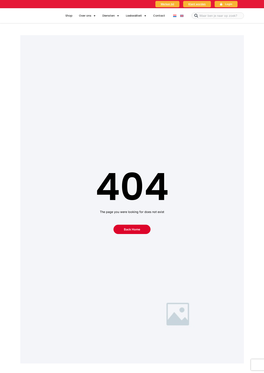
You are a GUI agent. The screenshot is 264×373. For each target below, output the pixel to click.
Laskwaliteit (136, 15)
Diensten (110, 15)
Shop (68, 16)
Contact (159, 16)
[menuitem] (174, 15)
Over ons (87, 15)
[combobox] (218, 15)
